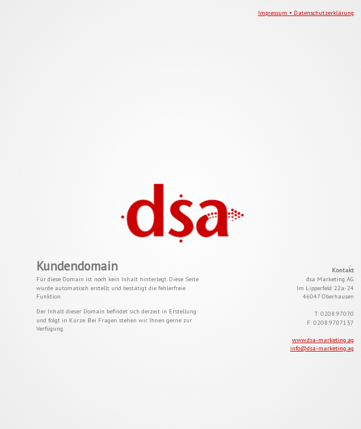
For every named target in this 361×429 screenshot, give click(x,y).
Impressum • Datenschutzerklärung (306, 12)
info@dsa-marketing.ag (322, 348)
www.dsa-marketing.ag (323, 339)
